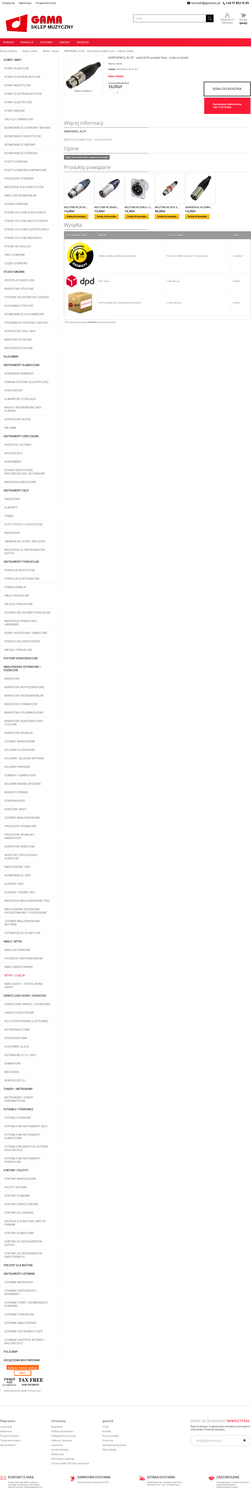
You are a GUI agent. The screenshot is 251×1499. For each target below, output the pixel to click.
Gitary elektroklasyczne (22, 76)
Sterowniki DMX (15, 1038)
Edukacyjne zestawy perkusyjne (27, 612)
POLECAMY (11, 1351)
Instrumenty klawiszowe (22, 365)
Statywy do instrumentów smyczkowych (23, 1255)
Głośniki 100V (13, 883)
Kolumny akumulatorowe (22, 783)
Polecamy (46, 42)
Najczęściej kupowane (114, 1445)
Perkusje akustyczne (19, 570)
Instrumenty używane (19, 1273)
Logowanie (6, 1426)
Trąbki (9, 516)
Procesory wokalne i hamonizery (19, 836)
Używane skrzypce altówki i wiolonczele (24, 1341)
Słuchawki (11, 356)
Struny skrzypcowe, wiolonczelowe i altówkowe (24, 472)
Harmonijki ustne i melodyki (24, 541)
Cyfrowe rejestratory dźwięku (26, 297)
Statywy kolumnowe (19, 1212)
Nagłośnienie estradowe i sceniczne (22, 668)
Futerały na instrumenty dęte (25, 1126)
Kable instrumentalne (20, 195)
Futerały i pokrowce (18, 1109)
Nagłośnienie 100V (17, 867)
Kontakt (65, 42)
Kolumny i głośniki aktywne (24, 758)
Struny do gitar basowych (23, 238)
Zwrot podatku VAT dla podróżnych (70, 1463)
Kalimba (10, 427)
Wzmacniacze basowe (19, 144)
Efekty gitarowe (16, 161)
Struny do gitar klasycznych (25, 212)
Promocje (27, 42)
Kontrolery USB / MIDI (20, 331)
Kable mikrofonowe (18, 967)
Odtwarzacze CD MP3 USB (22, 933)
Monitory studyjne (18, 339)
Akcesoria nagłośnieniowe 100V (27, 900)
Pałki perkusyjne (16, 595)
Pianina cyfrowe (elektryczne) (26, 382)
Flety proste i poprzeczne (23, 524)
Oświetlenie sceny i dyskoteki (25, 995)
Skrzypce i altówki (17, 444)
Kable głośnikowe (17, 950)
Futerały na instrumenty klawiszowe (22, 1136)
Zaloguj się (8, 3)
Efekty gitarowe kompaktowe (25, 170)
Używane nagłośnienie (20, 1323)
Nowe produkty (110, 1436)
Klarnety (11, 507)
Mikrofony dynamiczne (20, 704)
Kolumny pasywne (17, 766)
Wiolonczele (13, 453)
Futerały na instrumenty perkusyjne (22, 1160)
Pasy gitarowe (14, 255)
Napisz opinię (115, 63)
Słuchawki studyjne (18, 305)
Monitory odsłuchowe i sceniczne (21, 856)
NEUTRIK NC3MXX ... (106, 207)
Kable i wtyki (13, 941)
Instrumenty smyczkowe (21, 436)
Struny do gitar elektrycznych (26, 229)
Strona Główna (8, 51)
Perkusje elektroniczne (21, 578)
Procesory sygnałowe (20, 826)
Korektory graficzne (19, 846)
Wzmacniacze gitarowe (20, 153)
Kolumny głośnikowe (19, 750)
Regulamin (57, 1426)
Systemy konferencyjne (21, 658)
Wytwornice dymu (17, 1029)
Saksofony (12, 499)
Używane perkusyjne (19, 1314)
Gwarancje (57, 1445)
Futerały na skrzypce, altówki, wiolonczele (26, 1148)
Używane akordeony (18, 1282)
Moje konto (7, 1421)
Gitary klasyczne (16, 68)
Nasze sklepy (109, 1449)
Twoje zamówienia (10, 1440)
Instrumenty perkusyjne (21, 561)
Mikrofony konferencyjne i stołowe (24, 722)
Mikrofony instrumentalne (24, 695)
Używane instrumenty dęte (23, 1331)
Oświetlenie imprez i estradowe (27, 1004)
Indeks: (112, 69)
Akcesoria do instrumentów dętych (24, 551)
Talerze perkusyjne (18, 604)
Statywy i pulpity (16, 1170)
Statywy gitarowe (17, 1195)
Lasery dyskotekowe (19, 1012)
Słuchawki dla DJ (16, 1046)
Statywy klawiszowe (19, 1233)
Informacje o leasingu (63, 1458)
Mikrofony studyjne (19, 288)
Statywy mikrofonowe (20, 1178)
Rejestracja (25, 3)
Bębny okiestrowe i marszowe (25, 633)
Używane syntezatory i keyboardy (20, 1292)
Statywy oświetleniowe (21, 1204)
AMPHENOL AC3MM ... (198, 207)
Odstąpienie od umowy (63, 1436)
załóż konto (227, 22)
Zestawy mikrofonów (19, 741)
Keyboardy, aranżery (19, 373)
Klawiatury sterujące (20, 399)
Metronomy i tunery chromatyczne (18, 1099)
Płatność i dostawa (61, 1440)
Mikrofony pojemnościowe (23, 712)
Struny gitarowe (16, 204)
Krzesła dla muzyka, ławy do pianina (25, 1223)
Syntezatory (13, 390)
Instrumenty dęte (16, 490)
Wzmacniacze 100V (17, 875)
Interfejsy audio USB (19, 280)
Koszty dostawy (60, 1449)
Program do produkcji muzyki (26, 322)
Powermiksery (14, 800)
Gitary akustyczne (17, 85)
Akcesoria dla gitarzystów (23, 187)
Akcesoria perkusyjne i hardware (21, 622)
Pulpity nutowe (15, 1187)
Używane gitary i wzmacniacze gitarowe (26, 1304)
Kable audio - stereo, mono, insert (23, 985)
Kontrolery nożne (17, 419)
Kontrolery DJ (14, 1080)
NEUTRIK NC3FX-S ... (167, 207)
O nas (105, 1426)
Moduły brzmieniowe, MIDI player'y (23, 409)
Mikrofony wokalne (18, 733)
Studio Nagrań (14, 271)
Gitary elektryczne (18, 102)
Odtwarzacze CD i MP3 (20, 1055)
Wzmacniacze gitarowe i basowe (27, 127)
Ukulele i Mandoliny (18, 119)
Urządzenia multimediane (22, 1360)
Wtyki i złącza (14, 975)
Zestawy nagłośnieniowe (22, 817)
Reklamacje (57, 1454)
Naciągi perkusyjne (18, 650)
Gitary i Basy (12, 60)
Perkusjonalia (15, 587)
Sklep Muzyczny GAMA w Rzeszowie (22, 1390)
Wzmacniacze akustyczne (22, 136)
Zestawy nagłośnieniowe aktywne (22, 923)
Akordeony (12, 533)
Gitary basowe (14, 110)
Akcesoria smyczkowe (20, 482)
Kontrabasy (12, 461)
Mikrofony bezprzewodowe (24, 687)
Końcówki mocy (15, 809)
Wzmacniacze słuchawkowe (24, 314)
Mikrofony (12, 678)
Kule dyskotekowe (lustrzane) (26, 1021)
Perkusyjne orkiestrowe (22, 641)
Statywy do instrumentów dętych (23, 1243)
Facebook (83, 42)
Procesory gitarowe (19, 178)
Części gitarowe (15, 263)
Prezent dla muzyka (18, 1265)
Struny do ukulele (17, 246)
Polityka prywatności (62, 1431)
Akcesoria (11, 1072)
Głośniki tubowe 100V (19, 892)
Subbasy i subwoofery (20, 775)
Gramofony (12, 1063)
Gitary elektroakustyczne (23, 93)
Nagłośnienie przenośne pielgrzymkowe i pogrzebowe (25, 911)
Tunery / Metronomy (18, 1089)
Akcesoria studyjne (18, 348)
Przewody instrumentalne (23, 958)
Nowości (8, 42)
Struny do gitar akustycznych (26, 221)
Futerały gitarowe (17, 1117)
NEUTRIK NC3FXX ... (76, 207)
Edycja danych (8, 1445)
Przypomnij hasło (46, 3)
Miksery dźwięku (16, 792)
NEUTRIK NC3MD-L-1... (138, 207)
